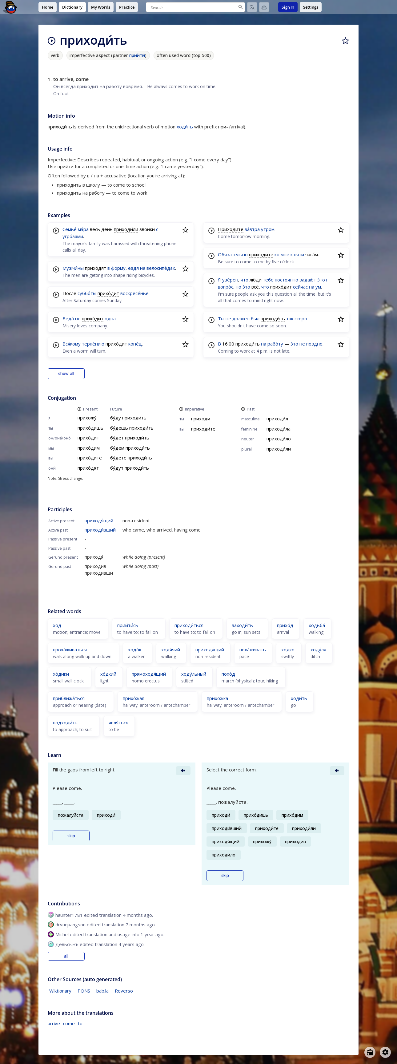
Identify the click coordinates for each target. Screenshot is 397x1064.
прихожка (217, 698)
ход (57, 625)
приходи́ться (188, 625)
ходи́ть (185, 126)
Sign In (288, 7)
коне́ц (135, 344)
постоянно (286, 280)
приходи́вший (100, 530)
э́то (246, 287)
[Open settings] (385, 1052)
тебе (268, 280)
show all (66, 373)
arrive (54, 1023)
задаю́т (307, 280)
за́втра (252, 229)
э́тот (322, 280)
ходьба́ (317, 625)
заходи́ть (242, 625)
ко (277, 254)
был (255, 318)
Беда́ (68, 318)
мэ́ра (83, 229)
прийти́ (137, 55)
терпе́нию (93, 344)
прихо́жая (133, 698)
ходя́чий (170, 649)
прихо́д (285, 625)
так (289, 318)
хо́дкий (108, 674)
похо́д (228, 674)
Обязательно (233, 254)
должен (241, 318)
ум (318, 287)
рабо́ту (275, 344)
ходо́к (134, 649)
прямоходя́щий (149, 674)
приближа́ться (69, 698)
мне (285, 254)
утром (268, 229)
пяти (299, 254)
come (69, 1023)
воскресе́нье (134, 293)
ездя (133, 268)
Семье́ (69, 229)
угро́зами (72, 236)
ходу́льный (193, 674)
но (238, 287)
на (142, 268)
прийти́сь (127, 625)
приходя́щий (99, 520)
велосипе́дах (160, 268)
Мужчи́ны (73, 268)
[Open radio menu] (369, 1052)
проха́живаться (70, 649)
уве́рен (230, 280)
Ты (221, 318)
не (78, 318)
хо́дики (61, 674)
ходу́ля (318, 649)
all (66, 956)
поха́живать (252, 649)
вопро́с (225, 287)
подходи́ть (65, 722)
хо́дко (288, 649)
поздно (314, 344)
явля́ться (118, 722)
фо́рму (118, 268)
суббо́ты (87, 293)
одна (110, 318)
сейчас (300, 287)
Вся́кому (71, 344)
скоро (301, 318)
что (244, 280)
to (80, 1023)
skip (71, 836)
